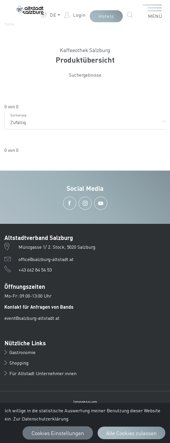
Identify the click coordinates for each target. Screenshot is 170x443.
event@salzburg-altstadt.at (31, 318)
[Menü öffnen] (152, 12)
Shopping (16, 363)
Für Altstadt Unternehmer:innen (40, 373)
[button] (50, 15)
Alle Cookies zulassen (131, 433)
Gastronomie (19, 352)
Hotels (106, 16)
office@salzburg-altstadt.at (46, 259)
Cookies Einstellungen (57, 433)
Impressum (85, 402)
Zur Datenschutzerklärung (40, 418)
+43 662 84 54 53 (35, 270)
